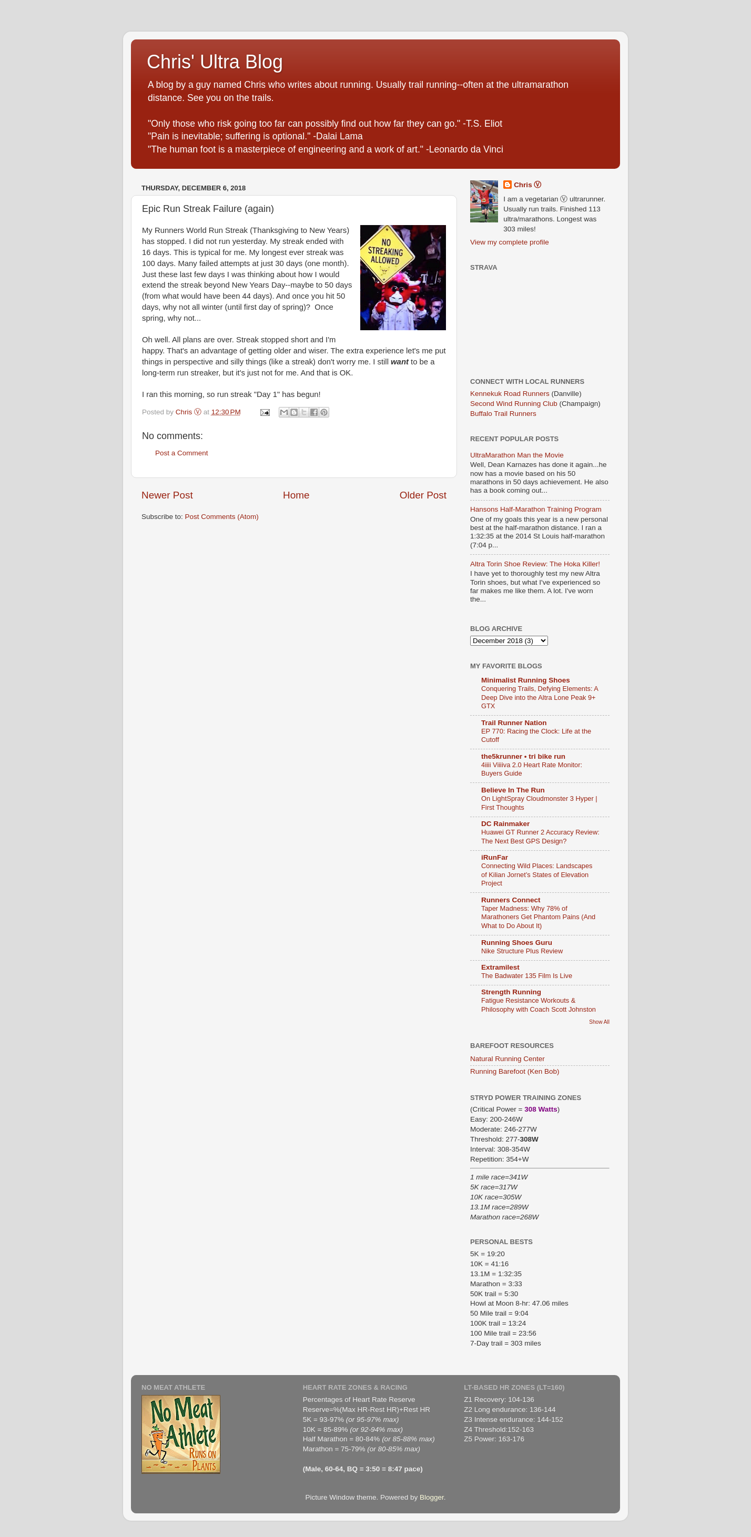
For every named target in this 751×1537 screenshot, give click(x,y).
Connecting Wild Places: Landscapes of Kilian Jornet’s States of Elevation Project (537, 874)
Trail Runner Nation (514, 723)
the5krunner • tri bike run (523, 756)
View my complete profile (509, 242)
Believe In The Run (513, 790)
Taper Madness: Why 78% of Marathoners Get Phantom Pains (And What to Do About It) (538, 917)
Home (296, 495)
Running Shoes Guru (516, 942)
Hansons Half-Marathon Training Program (536, 509)
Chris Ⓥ (527, 185)
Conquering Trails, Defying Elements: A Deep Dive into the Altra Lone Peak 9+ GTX (539, 697)
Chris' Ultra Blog (215, 62)
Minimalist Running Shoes (525, 680)
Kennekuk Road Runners (510, 394)
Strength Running (511, 992)
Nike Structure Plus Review (522, 951)
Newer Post (167, 495)
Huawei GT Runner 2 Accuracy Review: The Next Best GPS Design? (540, 836)
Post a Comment (181, 453)
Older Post (423, 495)
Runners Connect (511, 900)
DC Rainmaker (505, 824)
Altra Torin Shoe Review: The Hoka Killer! (535, 564)
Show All (599, 1022)
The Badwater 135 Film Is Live (526, 976)
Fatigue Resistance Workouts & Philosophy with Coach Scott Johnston (538, 1004)
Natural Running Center (507, 1059)
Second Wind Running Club (513, 404)
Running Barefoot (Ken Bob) (515, 1071)
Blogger (432, 1497)
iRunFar (494, 857)
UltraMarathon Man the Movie (517, 455)
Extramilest (500, 967)
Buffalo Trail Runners (503, 414)
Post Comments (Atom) (222, 517)
